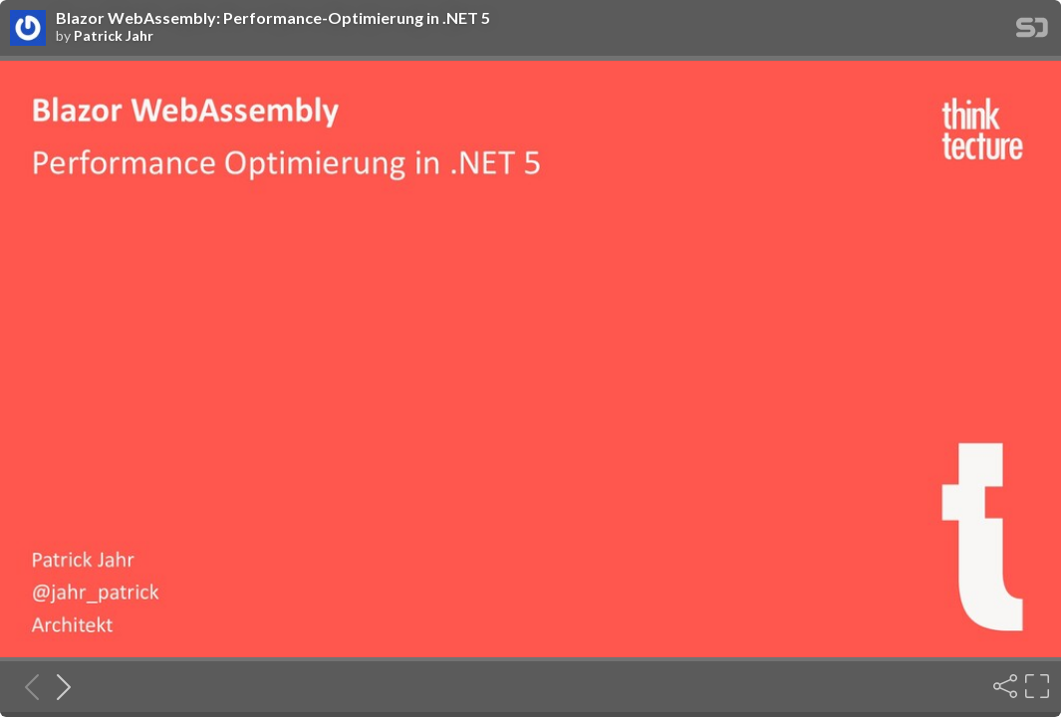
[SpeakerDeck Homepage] (1032, 31)
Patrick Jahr (113, 36)
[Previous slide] (26, 686)
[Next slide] (58, 686)
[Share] (1003, 686)
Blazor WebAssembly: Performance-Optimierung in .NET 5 (273, 18)
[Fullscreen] (1035, 686)
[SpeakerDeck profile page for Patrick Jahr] (28, 29)
